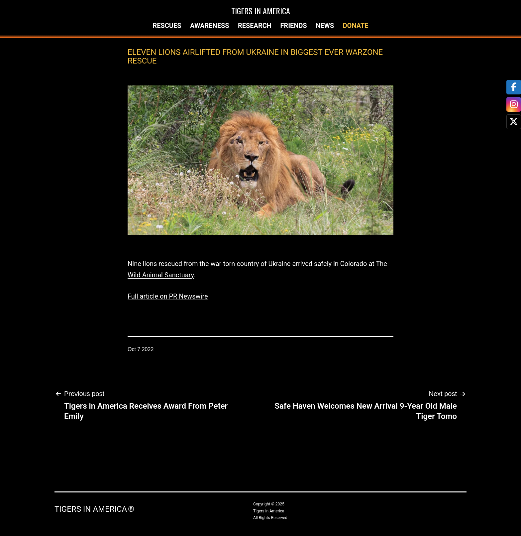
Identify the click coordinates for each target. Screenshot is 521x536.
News (325, 26)
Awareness (209, 26)
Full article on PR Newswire (168, 296)
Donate (355, 26)
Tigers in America (260, 11)
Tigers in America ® (94, 509)
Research (254, 26)
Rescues (167, 26)
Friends (293, 26)
